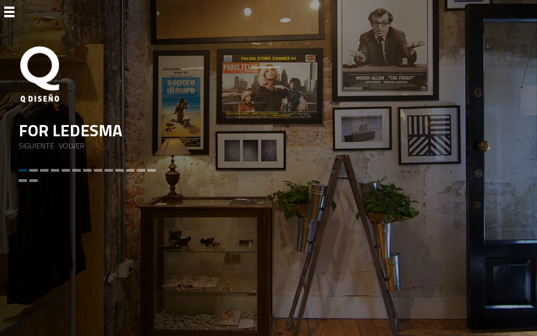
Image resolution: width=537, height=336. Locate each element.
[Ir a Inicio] (91, 74)
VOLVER (71, 145)
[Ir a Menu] (9, 11)
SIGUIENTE (36, 145)
